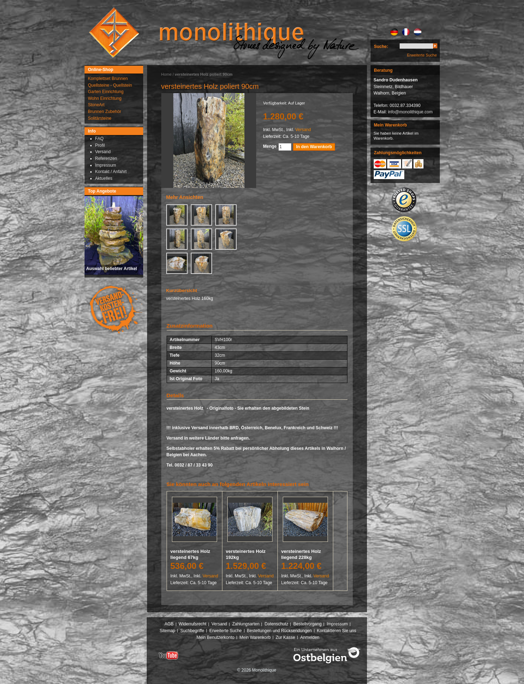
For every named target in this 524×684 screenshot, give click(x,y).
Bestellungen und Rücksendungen (279, 630)
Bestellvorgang (307, 623)
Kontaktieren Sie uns (336, 630)
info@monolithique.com (410, 111)
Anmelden (309, 637)
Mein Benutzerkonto (215, 637)
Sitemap (167, 630)
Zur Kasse (285, 637)
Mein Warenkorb (255, 637)
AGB (168, 623)
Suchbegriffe (192, 630)
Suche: (381, 46)
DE (394, 32)
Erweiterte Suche (422, 55)
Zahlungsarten (246, 623)
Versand (303, 129)
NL (418, 32)
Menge (270, 146)
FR (406, 32)
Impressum (336, 623)
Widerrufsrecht (192, 623)
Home (166, 74)
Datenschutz (276, 623)
